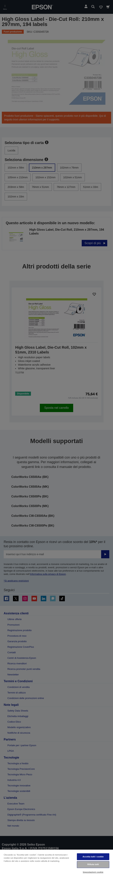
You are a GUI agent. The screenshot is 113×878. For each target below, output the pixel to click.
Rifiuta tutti (93, 864)
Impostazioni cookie (93, 872)
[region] (56, 863)
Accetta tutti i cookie (93, 857)
